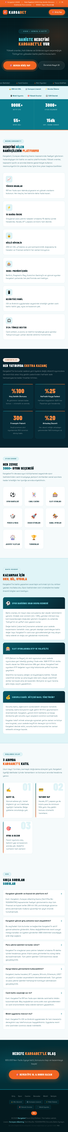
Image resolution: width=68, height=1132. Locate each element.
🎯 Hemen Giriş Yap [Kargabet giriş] (20, 65)
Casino (27, 1096)
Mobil (45, 1096)
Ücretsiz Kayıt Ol (52, 65)
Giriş (13, 1096)
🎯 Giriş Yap (57, 12)
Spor (20, 1096)
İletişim (53, 1096)
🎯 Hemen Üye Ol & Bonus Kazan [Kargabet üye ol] (34, 1074)
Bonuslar (36, 1096)
